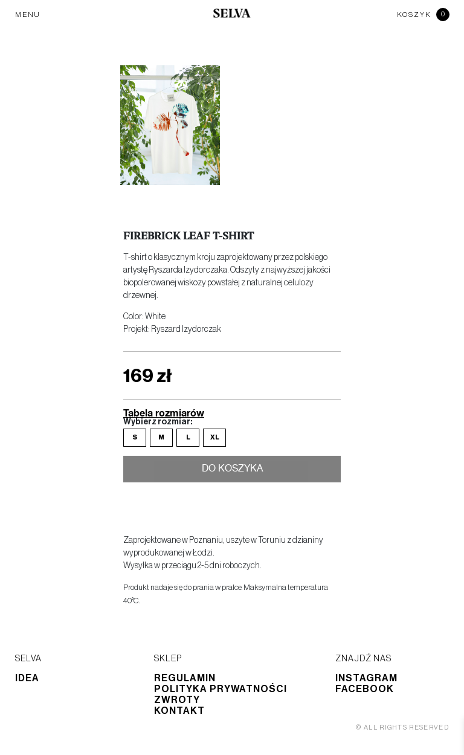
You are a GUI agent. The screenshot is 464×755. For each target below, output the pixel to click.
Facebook (364, 689)
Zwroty (177, 700)
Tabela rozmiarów (163, 412)
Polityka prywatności (220, 689)
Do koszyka (232, 469)
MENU (27, 14)
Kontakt (179, 711)
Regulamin (185, 678)
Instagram (366, 678)
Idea (27, 678)
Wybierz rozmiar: (157, 422)
